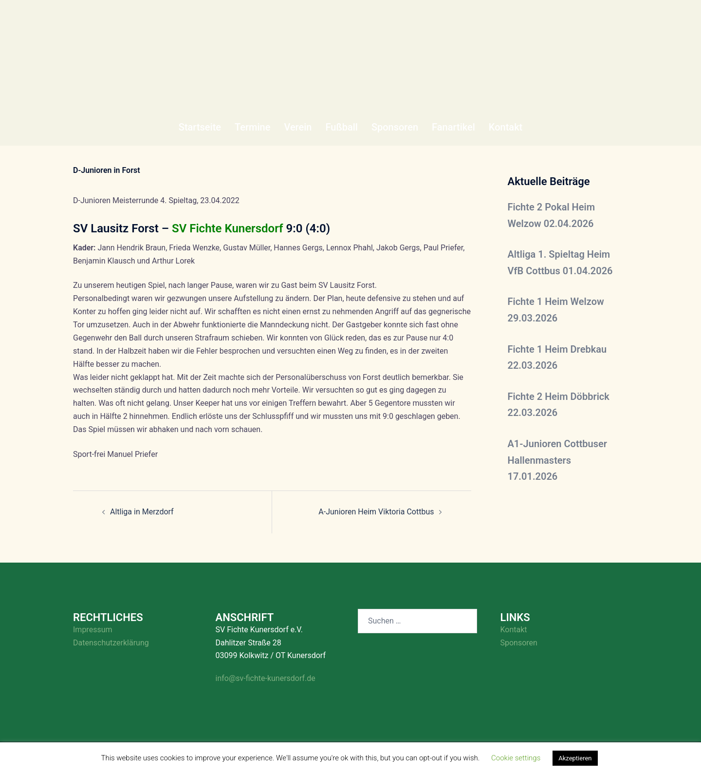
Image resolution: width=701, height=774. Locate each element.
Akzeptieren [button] (574, 758)
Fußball (341, 127)
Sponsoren (394, 127)
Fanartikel (453, 127)
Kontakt (505, 127)
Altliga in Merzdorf (142, 511)
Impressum (92, 629)
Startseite (200, 127)
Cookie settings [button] (515, 758)
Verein (298, 127)
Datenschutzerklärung (111, 642)
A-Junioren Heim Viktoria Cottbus (376, 511)
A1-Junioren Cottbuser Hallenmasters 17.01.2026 (558, 460)
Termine (252, 127)
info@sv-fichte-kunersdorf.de (265, 678)
